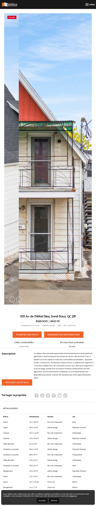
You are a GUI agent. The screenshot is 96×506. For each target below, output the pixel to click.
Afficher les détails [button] (17, 282)
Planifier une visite (27, 234)
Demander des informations (64, 234)
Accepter (42, 500)
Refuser (54, 500)
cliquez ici (73, 496)
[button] (12, 199)
